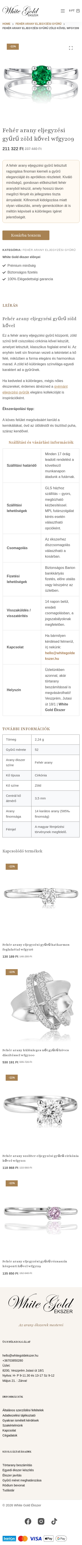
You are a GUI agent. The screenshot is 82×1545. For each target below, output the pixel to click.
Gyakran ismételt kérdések (20, 1420)
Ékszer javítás (12, 1475)
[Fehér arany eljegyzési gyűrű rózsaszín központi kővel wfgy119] (41, 1215)
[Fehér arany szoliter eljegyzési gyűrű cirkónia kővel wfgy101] (41, 1109)
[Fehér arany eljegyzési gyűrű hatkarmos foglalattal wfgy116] (41, 898)
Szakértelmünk (12, 1425)
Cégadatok (9, 1435)
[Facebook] (28, 1521)
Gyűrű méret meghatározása (22, 1480)
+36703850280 (12, 1360)
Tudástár (8, 1490)
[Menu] (63, 11)
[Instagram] (41, 1521)
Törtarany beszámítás (17, 1465)
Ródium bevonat (13, 1485)
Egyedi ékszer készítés (18, 1470)
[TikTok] (54, 1521)
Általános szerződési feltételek (23, 1410)
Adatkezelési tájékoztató (19, 1415)
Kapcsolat (9, 1430)
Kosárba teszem (26, 235)
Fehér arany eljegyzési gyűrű (49, 250)
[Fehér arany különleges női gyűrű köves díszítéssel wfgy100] (41, 1004)
